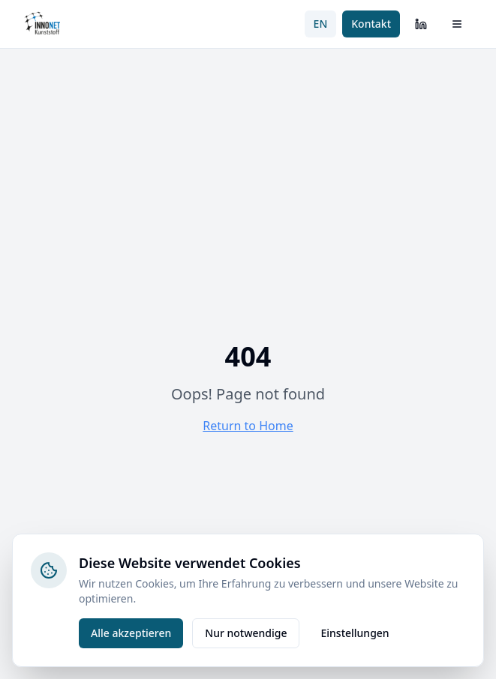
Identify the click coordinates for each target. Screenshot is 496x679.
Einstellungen (354, 633)
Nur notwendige (246, 633)
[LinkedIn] (421, 24)
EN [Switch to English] (321, 23)
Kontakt (371, 23)
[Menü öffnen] (457, 24)
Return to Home (248, 425)
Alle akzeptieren (131, 633)
